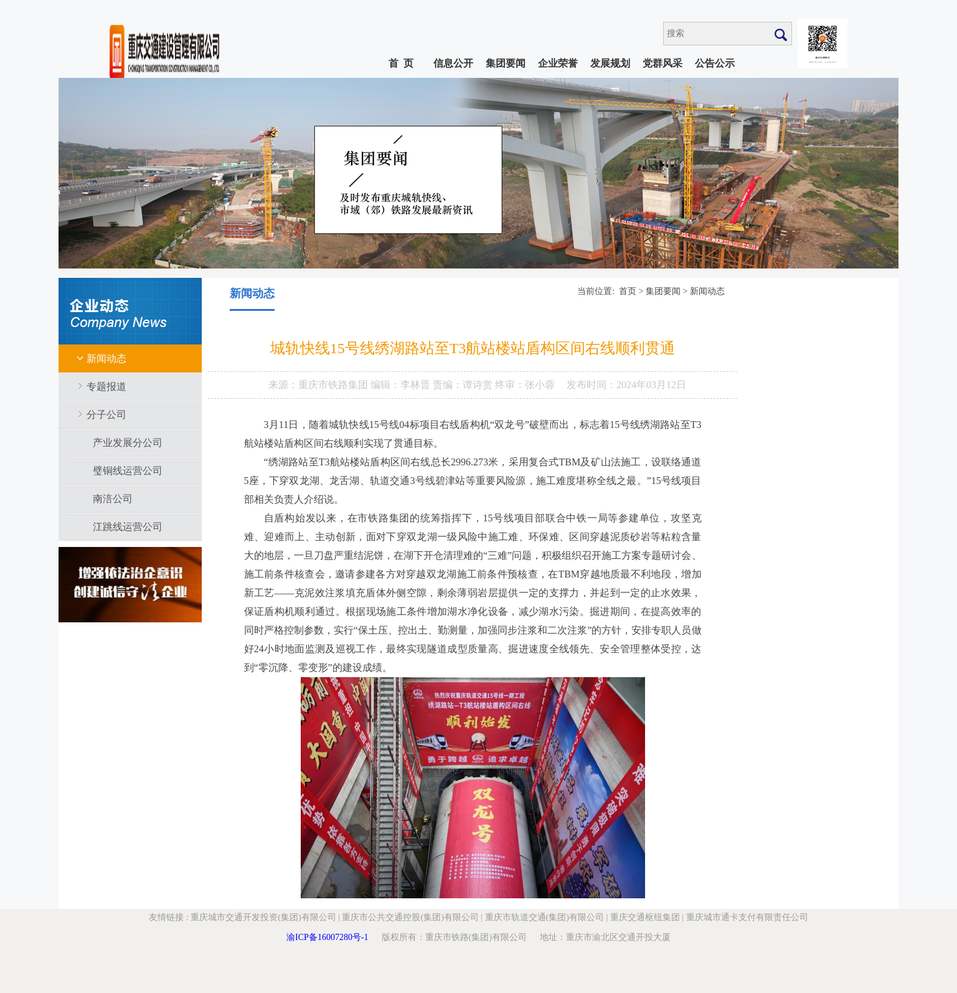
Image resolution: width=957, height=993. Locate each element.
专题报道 (106, 386)
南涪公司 (113, 498)
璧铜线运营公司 (128, 470)
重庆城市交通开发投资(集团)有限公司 (263, 917)
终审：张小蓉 (525, 384)
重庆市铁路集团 (334, 384)
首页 (627, 291)
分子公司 (106, 414)
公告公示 (715, 63)
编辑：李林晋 (401, 384)
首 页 (401, 63)
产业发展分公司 (128, 442)
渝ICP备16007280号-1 (327, 937)
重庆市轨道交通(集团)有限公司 (544, 917)
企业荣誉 (558, 63)
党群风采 (662, 63)
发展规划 (610, 63)
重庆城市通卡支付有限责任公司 (747, 917)
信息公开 (453, 63)
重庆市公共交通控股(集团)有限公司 (410, 917)
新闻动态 (106, 358)
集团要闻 (506, 63)
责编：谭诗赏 (464, 384)
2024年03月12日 (651, 384)
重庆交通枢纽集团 (645, 917)
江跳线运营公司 (128, 526)
